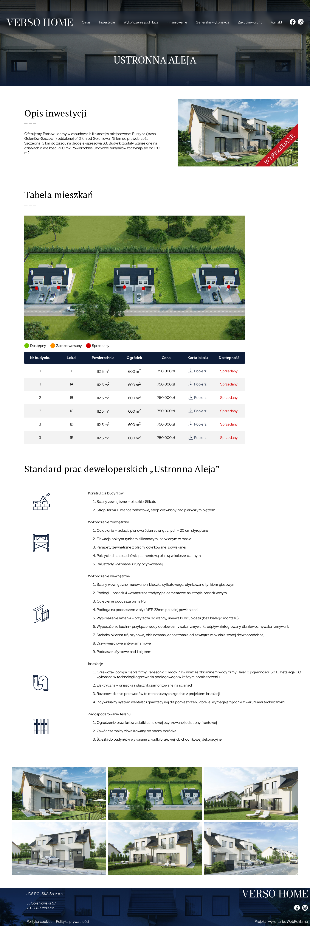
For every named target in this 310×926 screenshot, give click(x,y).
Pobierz (200, 371)
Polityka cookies (39, 921)
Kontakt (276, 22)
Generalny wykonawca (212, 22)
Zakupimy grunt (250, 22)
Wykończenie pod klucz (141, 22)
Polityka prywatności (72, 921)
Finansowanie (177, 22)
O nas (86, 22)
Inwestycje (107, 22)
